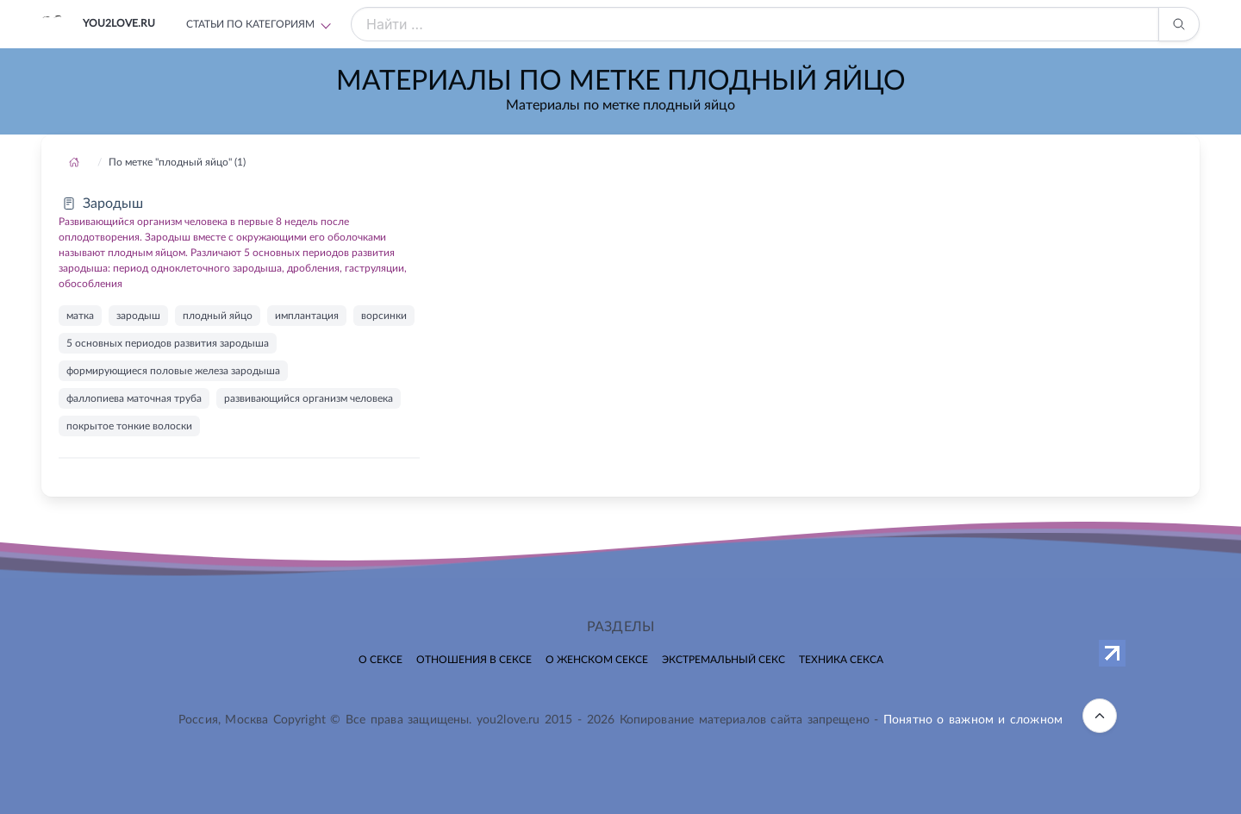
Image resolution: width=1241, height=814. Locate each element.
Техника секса (841, 659)
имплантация (307, 315)
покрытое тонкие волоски (129, 426)
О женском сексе (597, 659)
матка (80, 315)
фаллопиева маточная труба (134, 398)
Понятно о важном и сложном (973, 720)
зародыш (138, 315)
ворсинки (384, 315)
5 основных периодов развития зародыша (167, 343)
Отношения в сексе (474, 659)
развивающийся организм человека (308, 398)
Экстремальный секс (723, 659)
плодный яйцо (218, 315)
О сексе (380, 659)
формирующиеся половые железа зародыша (173, 371)
